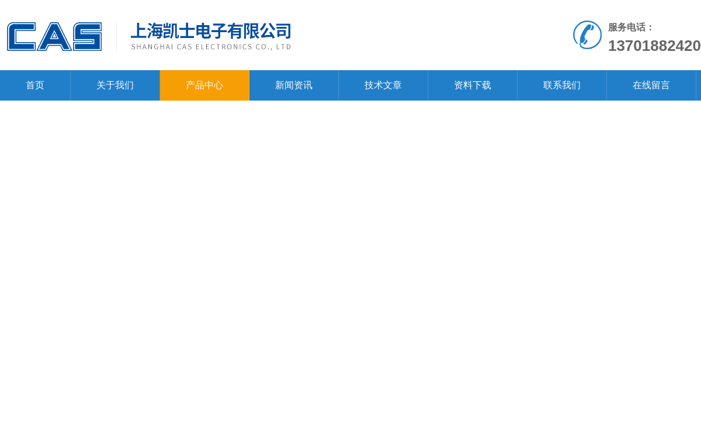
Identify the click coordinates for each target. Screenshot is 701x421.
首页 (35, 85)
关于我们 (115, 85)
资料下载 (472, 85)
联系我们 (562, 85)
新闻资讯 (294, 85)
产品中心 (204, 85)
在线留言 (651, 85)
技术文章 (383, 85)
